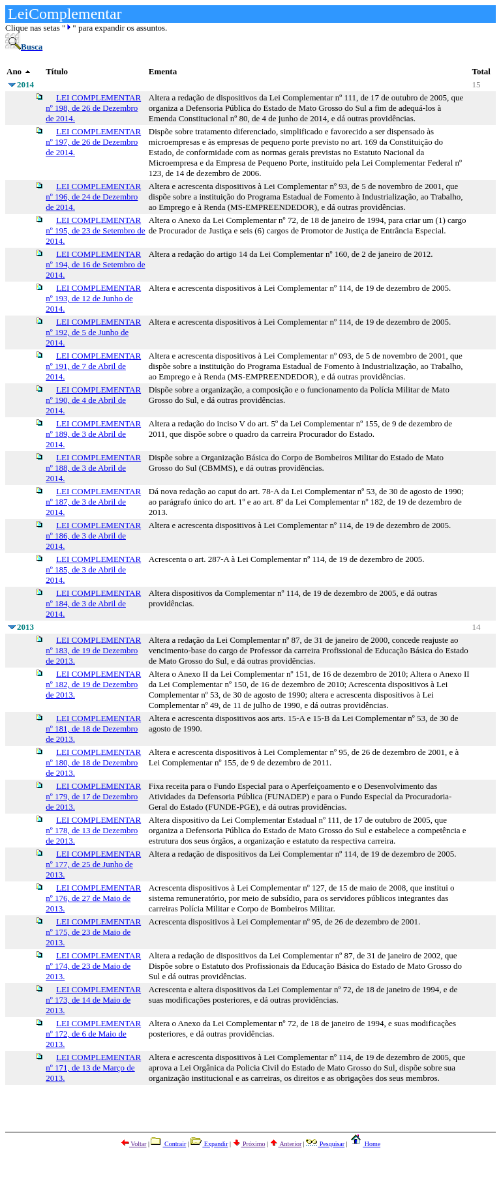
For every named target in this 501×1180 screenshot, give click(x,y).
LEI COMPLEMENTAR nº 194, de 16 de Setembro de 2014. (95, 264)
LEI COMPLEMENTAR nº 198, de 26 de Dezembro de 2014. (93, 108)
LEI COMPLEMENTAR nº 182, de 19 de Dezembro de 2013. (93, 684)
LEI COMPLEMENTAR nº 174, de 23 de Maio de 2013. (93, 966)
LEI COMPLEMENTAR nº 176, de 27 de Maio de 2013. (93, 898)
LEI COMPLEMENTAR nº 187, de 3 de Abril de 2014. (93, 501)
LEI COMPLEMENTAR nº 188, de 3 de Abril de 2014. (93, 467)
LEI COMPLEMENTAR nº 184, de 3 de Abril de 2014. (93, 603)
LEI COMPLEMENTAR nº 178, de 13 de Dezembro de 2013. (93, 830)
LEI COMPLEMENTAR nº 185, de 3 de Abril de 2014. (93, 569)
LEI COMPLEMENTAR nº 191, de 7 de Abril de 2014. (93, 366)
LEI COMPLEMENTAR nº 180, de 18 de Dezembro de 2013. (93, 762)
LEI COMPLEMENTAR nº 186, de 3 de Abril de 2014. (93, 535)
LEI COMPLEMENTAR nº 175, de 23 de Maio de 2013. (93, 932)
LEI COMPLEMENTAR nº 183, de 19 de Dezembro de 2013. (93, 650)
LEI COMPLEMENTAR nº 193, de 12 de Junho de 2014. (93, 298)
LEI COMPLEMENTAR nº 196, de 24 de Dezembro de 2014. (93, 196)
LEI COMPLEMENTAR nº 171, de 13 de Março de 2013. (93, 1067)
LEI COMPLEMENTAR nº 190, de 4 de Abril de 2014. (93, 400)
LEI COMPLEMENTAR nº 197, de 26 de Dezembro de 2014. (93, 141)
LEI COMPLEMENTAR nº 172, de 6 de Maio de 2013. (93, 1033)
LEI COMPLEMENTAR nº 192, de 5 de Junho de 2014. (93, 332)
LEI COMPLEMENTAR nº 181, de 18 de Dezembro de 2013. (93, 728)
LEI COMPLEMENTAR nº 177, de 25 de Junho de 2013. (93, 864)
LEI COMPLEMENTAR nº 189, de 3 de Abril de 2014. (93, 434)
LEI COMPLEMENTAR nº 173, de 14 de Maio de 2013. (93, 999)
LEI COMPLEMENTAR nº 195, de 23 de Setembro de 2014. (95, 230)
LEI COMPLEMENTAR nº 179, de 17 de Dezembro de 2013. (93, 796)
